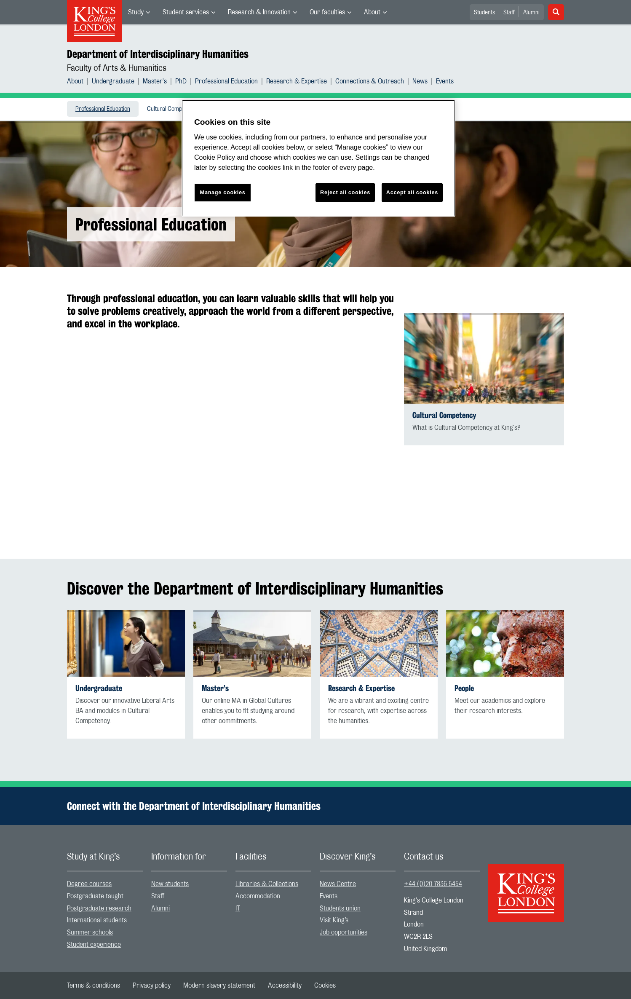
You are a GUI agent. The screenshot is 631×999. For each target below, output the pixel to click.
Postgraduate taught (95, 896)
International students (97, 920)
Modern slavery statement (219, 985)
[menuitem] (139, 12)
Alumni (531, 13)
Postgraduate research (99, 908)
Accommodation (257, 896)
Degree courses (89, 884)
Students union (340, 908)
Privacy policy (152, 985)
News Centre (338, 884)
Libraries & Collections (266, 884)
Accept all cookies (412, 192)
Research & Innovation (259, 12)
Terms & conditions (93, 985)
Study (136, 12)
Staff (509, 13)
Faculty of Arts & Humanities (116, 68)
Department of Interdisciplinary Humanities (158, 54)
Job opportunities (343, 932)
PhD (181, 81)
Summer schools (90, 932)
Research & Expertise (296, 81)
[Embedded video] (231, 430)
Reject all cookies (345, 192)
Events (445, 81)
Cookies (325, 985)
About (372, 12)
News (420, 81)
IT (237, 908)
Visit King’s (334, 920)
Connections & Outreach (369, 81)
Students (484, 13)
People (464, 688)
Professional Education (226, 81)
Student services (186, 12)
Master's (155, 81)
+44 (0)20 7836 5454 (433, 884)
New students (170, 884)
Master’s (215, 688)
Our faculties (327, 12)
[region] (318, 158)
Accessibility (285, 985)
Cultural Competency (172, 109)
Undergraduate (113, 81)
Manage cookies (223, 192)
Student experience (94, 944)
